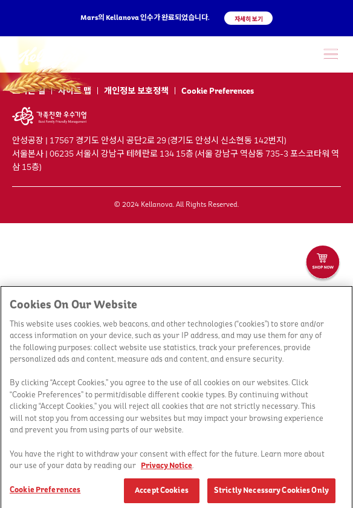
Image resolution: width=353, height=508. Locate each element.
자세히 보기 (249, 19)
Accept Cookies (162, 492)
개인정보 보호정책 (136, 91)
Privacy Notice (166, 467)
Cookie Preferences (217, 91)
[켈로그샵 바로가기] (323, 264)
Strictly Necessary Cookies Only (271, 492)
